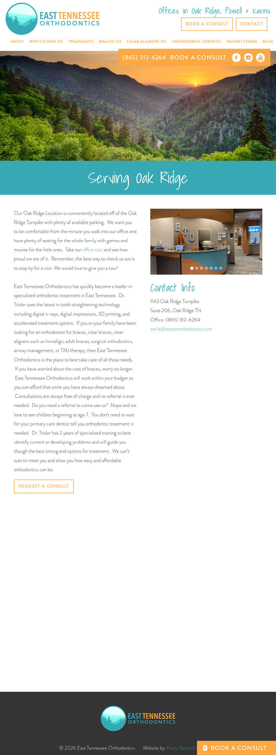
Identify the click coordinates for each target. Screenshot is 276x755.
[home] (52, 19)
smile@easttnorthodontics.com (181, 328)
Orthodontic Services (196, 41)
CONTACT (251, 24)
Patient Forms (242, 41)
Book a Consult (207, 24)
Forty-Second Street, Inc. (192, 748)
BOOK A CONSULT (198, 57)
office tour (93, 249)
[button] (17, 42)
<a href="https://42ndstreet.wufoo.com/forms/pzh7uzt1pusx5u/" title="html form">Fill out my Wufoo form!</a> (75, 589)
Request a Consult (43, 486)
